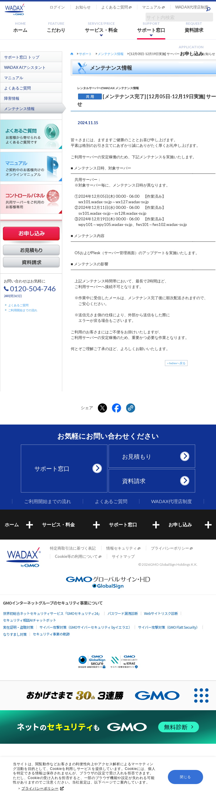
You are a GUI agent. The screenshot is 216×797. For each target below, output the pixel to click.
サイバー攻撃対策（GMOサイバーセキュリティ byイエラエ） (86, 627)
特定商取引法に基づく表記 (73, 548)
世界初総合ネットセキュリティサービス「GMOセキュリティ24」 (52, 613)
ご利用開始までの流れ (23, 310)
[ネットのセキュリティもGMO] (108, 726)
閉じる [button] (185, 777)
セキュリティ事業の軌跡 (51, 633)
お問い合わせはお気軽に (30, 288)
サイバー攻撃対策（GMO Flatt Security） (168, 627)
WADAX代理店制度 (191, 7)
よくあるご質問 (114, 7)
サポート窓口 (151, 27)
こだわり (56, 27)
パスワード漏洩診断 (122, 613)
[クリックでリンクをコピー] (130, 408)
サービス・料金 (101, 27)
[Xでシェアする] (102, 408)
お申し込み (191, 50)
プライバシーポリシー (42, 788)
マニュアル (151, 7)
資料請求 (194, 27)
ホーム (20, 27)
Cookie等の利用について (76, 556)
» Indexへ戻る (176, 363)
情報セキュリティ (121, 548)
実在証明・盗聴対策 (18, 627)
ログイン (57, 7)
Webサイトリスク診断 (161, 613)
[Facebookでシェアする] (116, 408)
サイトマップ (123, 556)
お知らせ (83, 7)
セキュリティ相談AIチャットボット (29, 620)
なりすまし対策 (15, 634)
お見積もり (154, 456)
